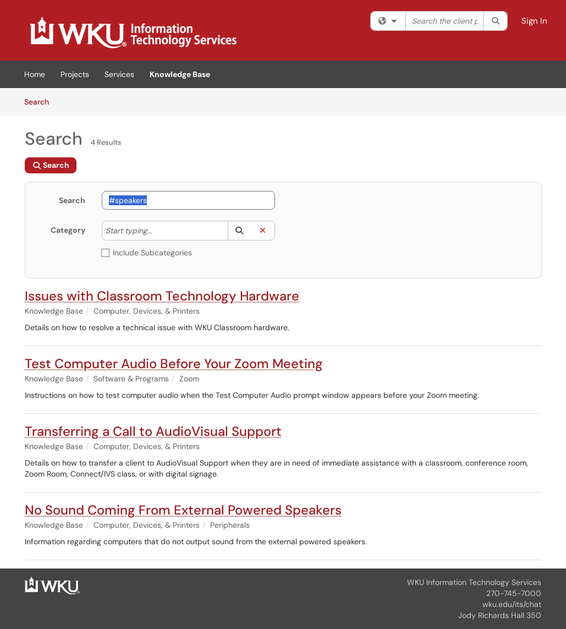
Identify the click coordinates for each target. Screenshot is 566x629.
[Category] (157, 231)
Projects (75, 74)
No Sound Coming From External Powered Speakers (183, 509)
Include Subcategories (147, 253)
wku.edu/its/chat (511, 604)
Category (68, 230)
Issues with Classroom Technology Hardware (162, 295)
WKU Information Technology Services (474, 582)
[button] (239, 230)
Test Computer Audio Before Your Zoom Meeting (174, 363)
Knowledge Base (180, 74)
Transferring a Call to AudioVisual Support (153, 431)
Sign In (534, 20)
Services (119, 74)
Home (34, 74)
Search (40, 101)
